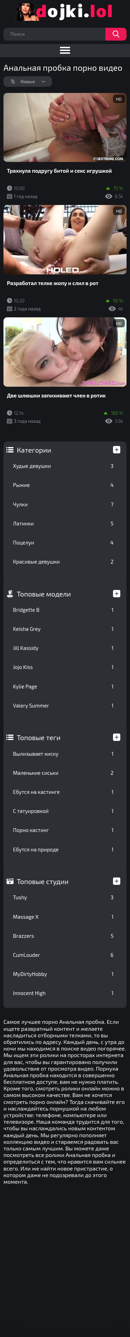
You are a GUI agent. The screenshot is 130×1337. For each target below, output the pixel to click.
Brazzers (63, 936)
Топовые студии (43, 881)
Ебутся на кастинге (63, 792)
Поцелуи (63, 542)
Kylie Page (63, 686)
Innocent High (63, 993)
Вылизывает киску (63, 754)
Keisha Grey (63, 629)
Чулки (63, 504)
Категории (34, 450)
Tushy (63, 897)
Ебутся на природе (63, 849)
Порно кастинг (63, 830)
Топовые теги (39, 737)
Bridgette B (63, 610)
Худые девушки (63, 466)
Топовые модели (44, 594)
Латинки (63, 523)
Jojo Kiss (63, 667)
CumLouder (63, 955)
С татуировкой (63, 811)
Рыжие (63, 485)
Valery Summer (63, 705)
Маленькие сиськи (63, 773)
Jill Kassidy (63, 648)
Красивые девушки (63, 561)
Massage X (63, 917)
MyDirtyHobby (63, 974)
